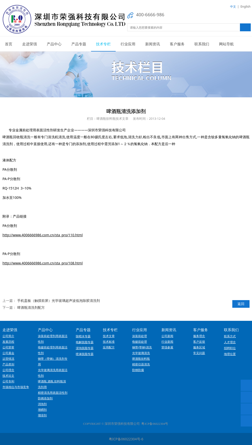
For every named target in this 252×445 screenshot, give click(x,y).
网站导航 (226, 43)
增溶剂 (42, 415)
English (245, 6)
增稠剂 (42, 409)
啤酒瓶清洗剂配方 (31, 307)
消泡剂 (42, 404)
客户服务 (177, 43)
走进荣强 (29, 43)
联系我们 (201, 43)
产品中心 (54, 43)
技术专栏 (103, 43)
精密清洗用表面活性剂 (52, 392)
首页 (8, 43)
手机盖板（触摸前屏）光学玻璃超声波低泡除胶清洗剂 (58, 300)
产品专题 (78, 43)
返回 (240, 303)
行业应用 (128, 43)
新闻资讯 (152, 43)
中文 (233, 6)
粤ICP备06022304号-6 (126, 439)
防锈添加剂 (45, 398)
